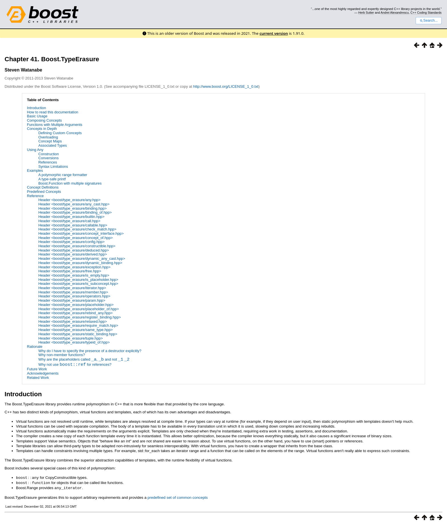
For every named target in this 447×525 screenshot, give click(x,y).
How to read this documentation (52, 112)
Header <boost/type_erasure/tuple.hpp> (70, 338)
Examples (35, 170)
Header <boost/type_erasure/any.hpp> (69, 200)
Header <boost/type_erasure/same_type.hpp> (75, 330)
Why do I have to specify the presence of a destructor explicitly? (89, 351)
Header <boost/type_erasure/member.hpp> (73, 292)
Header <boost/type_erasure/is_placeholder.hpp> (78, 279)
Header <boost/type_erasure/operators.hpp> (74, 296)
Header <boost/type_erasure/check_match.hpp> (77, 229)
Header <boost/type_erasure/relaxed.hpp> (72, 321)
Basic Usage (37, 116)
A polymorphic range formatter (62, 175)
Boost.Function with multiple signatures (69, 183)
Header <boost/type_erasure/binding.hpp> (72, 208)
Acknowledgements (42, 373)
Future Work (37, 369)
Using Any (35, 150)
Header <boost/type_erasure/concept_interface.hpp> (81, 233)
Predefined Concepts (44, 191)
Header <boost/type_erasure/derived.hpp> (72, 254)
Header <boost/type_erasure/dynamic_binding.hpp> (80, 263)
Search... (429, 21)
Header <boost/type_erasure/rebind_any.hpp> (75, 313)
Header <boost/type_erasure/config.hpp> (71, 242)
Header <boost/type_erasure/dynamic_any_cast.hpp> (81, 258)
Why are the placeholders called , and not (83, 360)
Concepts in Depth (42, 128)
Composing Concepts (44, 120)
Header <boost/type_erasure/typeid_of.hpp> (73, 342)
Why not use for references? (74, 365)
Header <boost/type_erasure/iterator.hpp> (72, 288)
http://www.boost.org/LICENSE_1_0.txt (226, 86)
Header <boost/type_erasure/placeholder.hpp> (75, 305)
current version (273, 33)
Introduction (36, 108)
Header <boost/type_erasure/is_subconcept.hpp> (78, 283)
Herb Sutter (366, 12)
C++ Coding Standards (426, 12)
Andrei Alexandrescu (395, 12)
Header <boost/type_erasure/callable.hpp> (72, 225)
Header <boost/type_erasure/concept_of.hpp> (75, 238)
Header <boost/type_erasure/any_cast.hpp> (73, 204)
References (47, 162)
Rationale (34, 346)
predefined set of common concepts (178, 497)
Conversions (48, 158)
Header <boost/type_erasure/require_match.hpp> (78, 325)
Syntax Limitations (53, 166)
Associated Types (52, 145)
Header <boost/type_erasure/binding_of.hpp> (75, 212)
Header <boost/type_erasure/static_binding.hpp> (77, 334)
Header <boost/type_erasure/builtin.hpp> (71, 217)
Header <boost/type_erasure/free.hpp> (69, 271)
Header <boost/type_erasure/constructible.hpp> (76, 246)
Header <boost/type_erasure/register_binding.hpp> (79, 317)
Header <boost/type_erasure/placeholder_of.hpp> (78, 309)
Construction (48, 154)
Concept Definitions (42, 187)
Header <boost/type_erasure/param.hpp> (71, 300)
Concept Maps (50, 141)
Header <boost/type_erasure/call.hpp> (69, 221)
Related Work (38, 377)
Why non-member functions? (61, 355)
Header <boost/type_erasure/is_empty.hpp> (73, 275)
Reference (35, 196)
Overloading (48, 137)
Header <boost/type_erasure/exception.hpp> (74, 267)
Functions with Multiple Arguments (54, 124)
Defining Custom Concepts (60, 133)
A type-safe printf (52, 179)
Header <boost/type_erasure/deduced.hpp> (73, 250)
